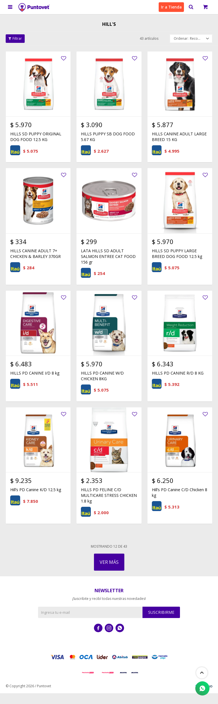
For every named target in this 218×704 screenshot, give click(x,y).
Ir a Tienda (170, 7)
